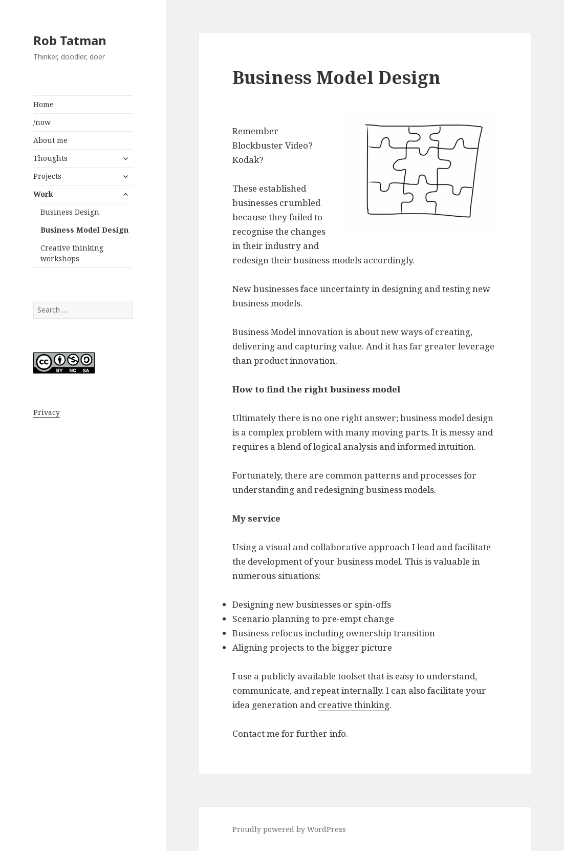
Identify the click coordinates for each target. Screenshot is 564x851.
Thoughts (50, 158)
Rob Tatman (69, 40)
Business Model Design (84, 230)
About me (50, 140)
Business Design (69, 212)
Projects (47, 176)
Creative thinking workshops (71, 253)
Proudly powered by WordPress (289, 829)
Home (43, 104)
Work (43, 194)
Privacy (46, 412)
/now (42, 122)
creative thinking (353, 705)
